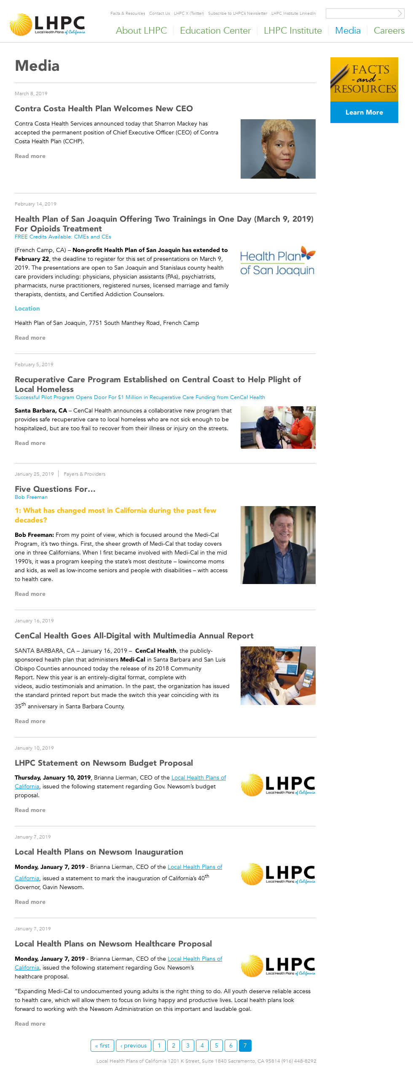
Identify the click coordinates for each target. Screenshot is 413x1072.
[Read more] (278, 149)
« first (102, 1045)
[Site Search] (400, 13)
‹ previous (134, 1045)
